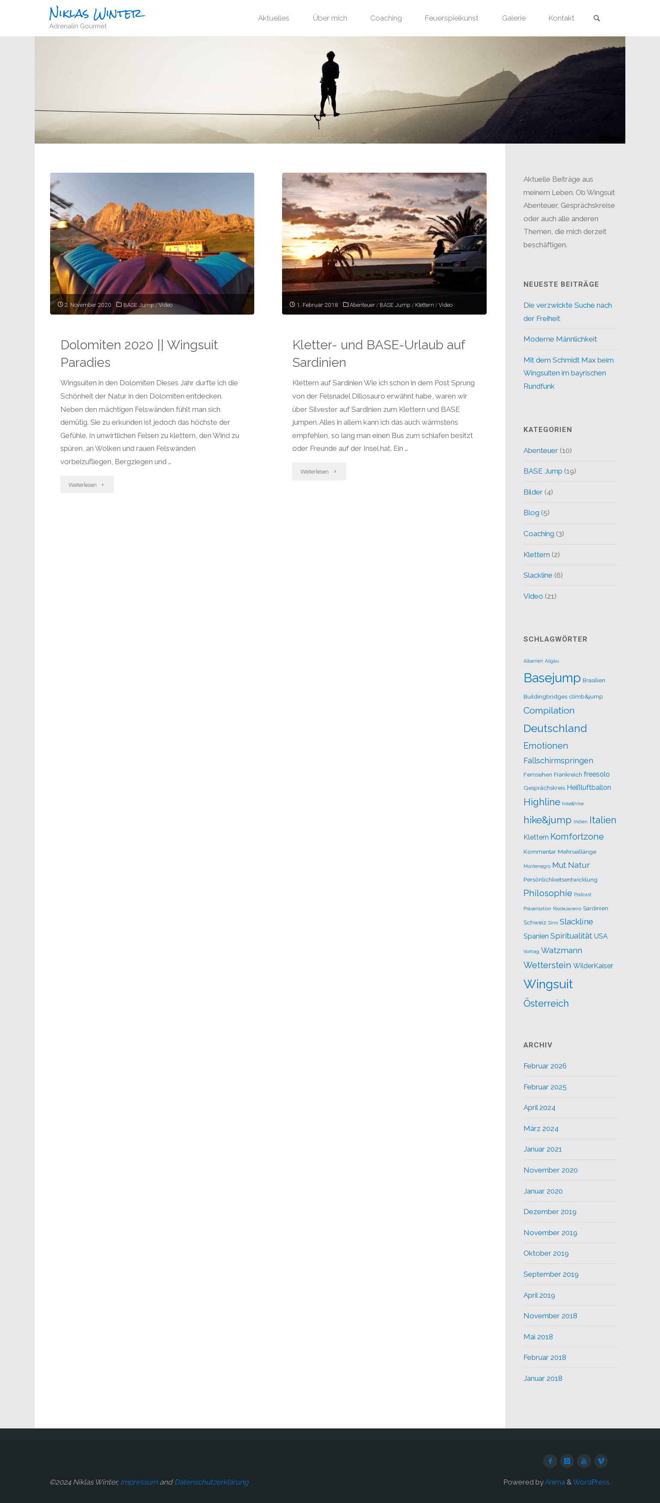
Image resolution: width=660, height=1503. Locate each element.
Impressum (139, 1482)
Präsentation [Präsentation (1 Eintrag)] (537, 908)
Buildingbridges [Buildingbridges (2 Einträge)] (545, 696)
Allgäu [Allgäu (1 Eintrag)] (552, 660)
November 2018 (550, 1315)
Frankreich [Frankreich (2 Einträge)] (568, 774)
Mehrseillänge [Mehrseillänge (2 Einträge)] (577, 851)
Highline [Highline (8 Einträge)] (541, 801)
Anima (554, 1482)
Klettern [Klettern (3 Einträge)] (536, 837)
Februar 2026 (545, 1066)
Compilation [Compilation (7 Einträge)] (549, 710)
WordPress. (592, 1482)
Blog (531, 512)
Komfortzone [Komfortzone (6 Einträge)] (577, 836)
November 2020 (550, 1170)
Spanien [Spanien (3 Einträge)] (536, 936)
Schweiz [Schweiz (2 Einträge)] (535, 922)
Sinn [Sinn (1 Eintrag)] (553, 922)
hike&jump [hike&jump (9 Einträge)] (547, 819)
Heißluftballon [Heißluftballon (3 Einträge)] (589, 787)
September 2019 (551, 1274)
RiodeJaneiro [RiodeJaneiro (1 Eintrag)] (567, 908)
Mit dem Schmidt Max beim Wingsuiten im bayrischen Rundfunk (568, 373)
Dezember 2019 (550, 1211)
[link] (596, 19)
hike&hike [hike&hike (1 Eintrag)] (573, 803)
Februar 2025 (545, 1087)
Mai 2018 (538, 1336)
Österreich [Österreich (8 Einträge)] (546, 1003)
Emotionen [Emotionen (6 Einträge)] (545, 746)
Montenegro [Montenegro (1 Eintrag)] (536, 866)
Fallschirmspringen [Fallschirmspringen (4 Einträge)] (558, 760)
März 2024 (541, 1128)
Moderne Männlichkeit (560, 339)
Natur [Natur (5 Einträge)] (579, 865)
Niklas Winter (95, 13)
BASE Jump (138, 304)
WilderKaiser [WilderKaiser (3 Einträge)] (593, 966)
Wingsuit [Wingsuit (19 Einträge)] (548, 984)
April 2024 (539, 1107)
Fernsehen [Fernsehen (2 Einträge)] (537, 774)
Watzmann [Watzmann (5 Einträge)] (561, 950)
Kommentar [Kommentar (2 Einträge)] (539, 851)
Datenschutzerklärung (211, 1482)
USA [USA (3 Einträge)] (601, 936)
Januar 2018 (542, 1378)
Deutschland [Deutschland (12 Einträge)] (555, 728)
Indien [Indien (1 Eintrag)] (581, 821)
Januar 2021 (542, 1149)
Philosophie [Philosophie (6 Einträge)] (547, 893)
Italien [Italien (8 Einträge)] (602, 819)
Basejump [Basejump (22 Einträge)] (552, 677)
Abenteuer (362, 304)
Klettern (424, 304)
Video (165, 304)
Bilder (533, 492)
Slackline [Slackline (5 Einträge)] (576, 921)
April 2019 (539, 1295)
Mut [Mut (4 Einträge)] (559, 865)
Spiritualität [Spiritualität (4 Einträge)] (571, 935)
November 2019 (550, 1232)
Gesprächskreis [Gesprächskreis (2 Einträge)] (544, 787)
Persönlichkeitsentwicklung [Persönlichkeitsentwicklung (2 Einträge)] (560, 879)
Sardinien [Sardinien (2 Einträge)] (595, 908)
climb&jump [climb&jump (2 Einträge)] (586, 696)
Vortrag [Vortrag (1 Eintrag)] (531, 951)
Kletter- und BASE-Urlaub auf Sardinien (378, 353)
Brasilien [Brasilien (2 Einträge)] (594, 680)
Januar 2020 (543, 1191)
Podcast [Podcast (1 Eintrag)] (583, 894)
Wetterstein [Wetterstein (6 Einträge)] (547, 965)
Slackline (538, 575)
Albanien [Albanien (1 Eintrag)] (533, 660)
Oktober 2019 (546, 1253)
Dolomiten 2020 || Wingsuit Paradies (139, 353)
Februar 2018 (544, 1357)
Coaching (538, 533)
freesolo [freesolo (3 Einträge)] (597, 774)
